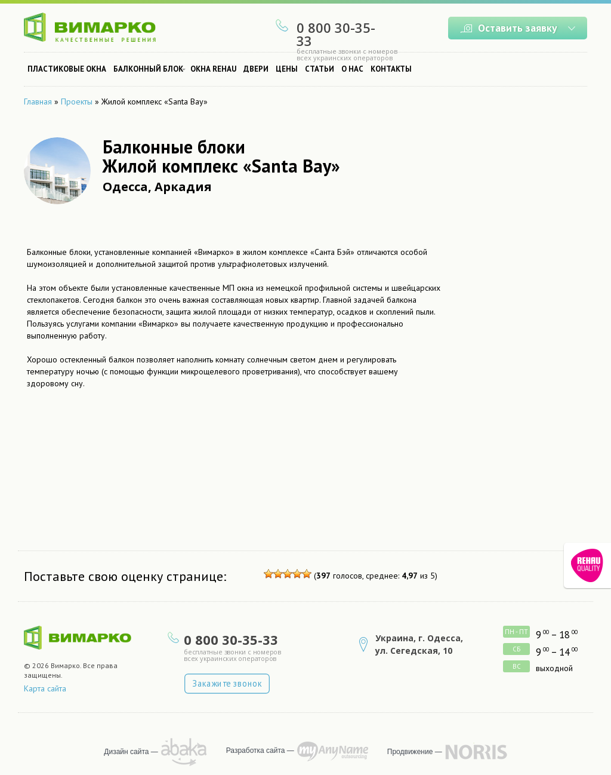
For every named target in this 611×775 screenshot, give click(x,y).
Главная (38, 101)
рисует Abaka (184, 752)
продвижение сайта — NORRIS (476, 752)
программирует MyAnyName (332, 751)
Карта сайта (45, 688)
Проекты (76, 101)
